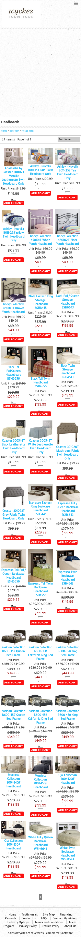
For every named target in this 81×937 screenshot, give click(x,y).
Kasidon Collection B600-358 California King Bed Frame (40, 653)
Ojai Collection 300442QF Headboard (67, 779)
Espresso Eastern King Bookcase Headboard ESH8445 (40, 508)
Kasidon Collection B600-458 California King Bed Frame (40, 717)
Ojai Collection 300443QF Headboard (13, 844)
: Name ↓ (66, 139)
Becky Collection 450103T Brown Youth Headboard (13, 308)
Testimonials (29, 915)
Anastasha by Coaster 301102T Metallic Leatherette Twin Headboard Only (13, 176)
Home (4, 130)
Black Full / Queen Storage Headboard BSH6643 (67, 301)
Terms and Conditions (49, 922)
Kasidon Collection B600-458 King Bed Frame (67, 715)
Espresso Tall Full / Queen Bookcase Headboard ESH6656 (13, 576)
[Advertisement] (40, 71)
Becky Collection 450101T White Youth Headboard (40, 240)
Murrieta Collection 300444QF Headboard (13, 780)
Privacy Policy (28, 926)
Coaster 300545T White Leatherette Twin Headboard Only (40, 446)
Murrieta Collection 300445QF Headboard (40, 781)
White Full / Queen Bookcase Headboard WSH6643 (40, 843)
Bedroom (15, 130)
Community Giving (65, 918)
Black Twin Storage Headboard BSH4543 (67, 371)
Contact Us (29, 918)
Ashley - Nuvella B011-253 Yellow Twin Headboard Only (13, 234)
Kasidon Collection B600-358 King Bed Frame (67, 651)
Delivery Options (18, 922)
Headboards (28, 130)
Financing (66, 915)
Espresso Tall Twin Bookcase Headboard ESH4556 (40, 589)
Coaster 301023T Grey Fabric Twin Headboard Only (13, 514)
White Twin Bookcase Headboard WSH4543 (67, 853)
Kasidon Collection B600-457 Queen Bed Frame (13, 715)
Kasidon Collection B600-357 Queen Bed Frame (13, 651)
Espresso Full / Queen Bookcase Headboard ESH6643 (68, 509)
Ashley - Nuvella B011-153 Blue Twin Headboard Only (40, 170)
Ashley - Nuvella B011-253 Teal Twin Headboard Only (67, 172)
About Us (70, 926)
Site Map (49, 915)
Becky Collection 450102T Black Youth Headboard (67, 240)
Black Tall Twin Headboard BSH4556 (40, 382)
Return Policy (50, 926)
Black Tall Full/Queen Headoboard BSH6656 (13, 373)
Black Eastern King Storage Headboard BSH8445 (40, 302)
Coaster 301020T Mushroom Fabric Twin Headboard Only (67, 452)
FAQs (44, 918)
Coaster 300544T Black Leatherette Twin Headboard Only (13, 446)
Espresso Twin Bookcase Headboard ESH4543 (67, 578)
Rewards (10, 918)
